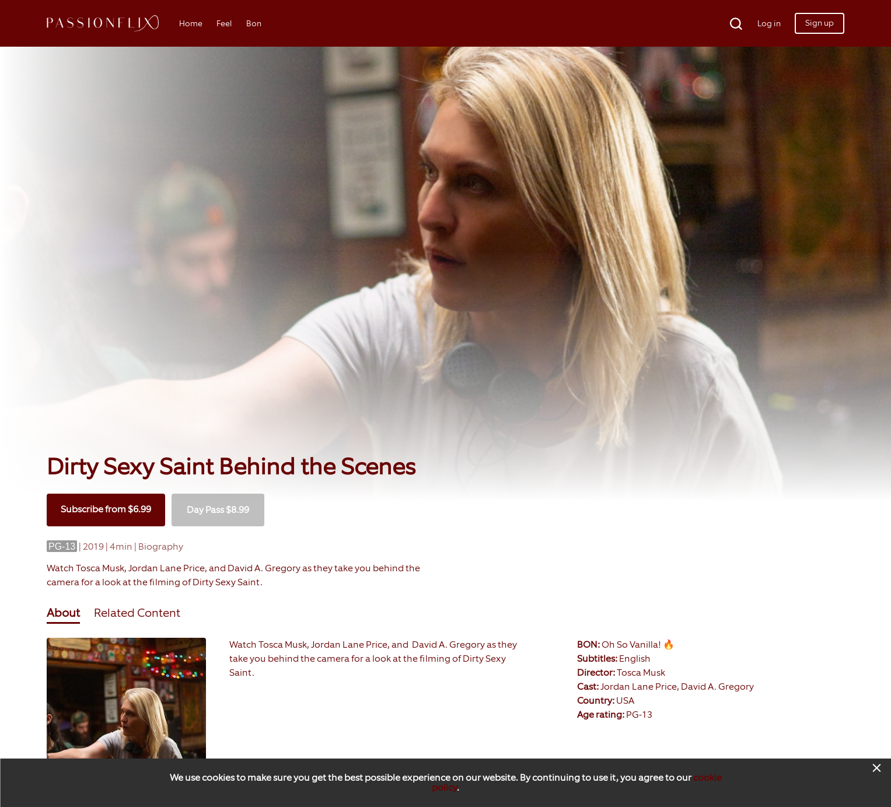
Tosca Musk (641, 672)
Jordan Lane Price (638, 686)
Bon (253, 23)
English (635, 658)
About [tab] (63, 612)
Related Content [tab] (137, 612)
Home (190, 23)
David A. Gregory (717, 686)
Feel (224, 23)
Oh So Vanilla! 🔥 (638, 644)
